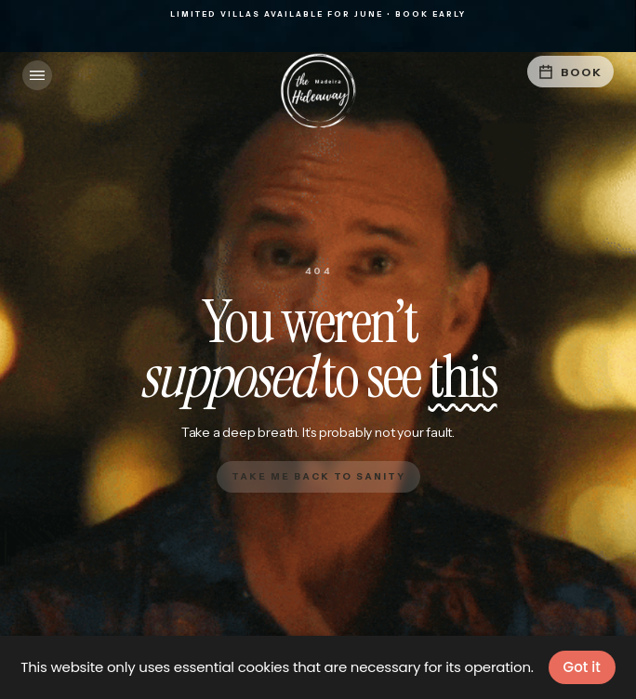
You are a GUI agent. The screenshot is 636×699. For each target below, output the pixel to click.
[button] (37, 75)
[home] (318, 91)
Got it (582, 667)
